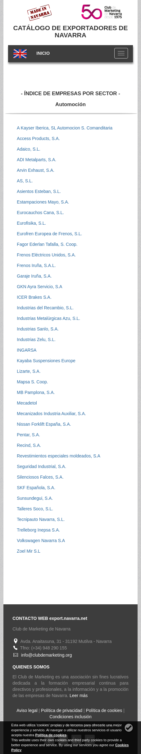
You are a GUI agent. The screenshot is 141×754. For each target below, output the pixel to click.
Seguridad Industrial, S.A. (41, 466)
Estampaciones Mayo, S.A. (43, 201)
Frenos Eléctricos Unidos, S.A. (46, 254)
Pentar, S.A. (28, 434)
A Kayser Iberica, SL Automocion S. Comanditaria (64, 127)
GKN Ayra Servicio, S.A (39, 286)
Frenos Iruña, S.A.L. (36, 265)
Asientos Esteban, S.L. (39, 191)
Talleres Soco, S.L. (35, 508)
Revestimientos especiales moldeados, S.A (58, 455)
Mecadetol (27, 402)
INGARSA (26, 350)
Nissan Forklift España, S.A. (44, 424)
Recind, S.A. (29, 445)
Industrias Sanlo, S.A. (38, 328)
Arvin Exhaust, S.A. (35, 170)
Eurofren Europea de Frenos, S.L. (49, 233)
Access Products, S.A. (38, 138)
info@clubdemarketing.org (46, 655)
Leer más (79, 695)
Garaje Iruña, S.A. (34, 276)
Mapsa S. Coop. (32, 381)
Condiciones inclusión (70, 716)
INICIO (43, 53)
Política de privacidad (61, 710)
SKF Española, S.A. (36, 487)
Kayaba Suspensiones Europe (46, 360)
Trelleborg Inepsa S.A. (38, 529)
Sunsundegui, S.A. (35, 498)
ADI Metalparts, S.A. (36, 159)
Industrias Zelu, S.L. (36, 339)
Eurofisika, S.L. (31, 223)
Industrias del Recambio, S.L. (45, 307)
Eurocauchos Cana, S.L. (40, 212)
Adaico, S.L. (28, 149)
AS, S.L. (25, 180)
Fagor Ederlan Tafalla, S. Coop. (47, 244)
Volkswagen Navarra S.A (41, 540)
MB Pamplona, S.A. (36, 392)
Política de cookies (104, 710)
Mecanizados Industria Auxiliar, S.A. (51, 413)
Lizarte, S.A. (28, 371)
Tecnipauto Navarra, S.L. (41, 519)
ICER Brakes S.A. (34, 297)
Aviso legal (26, 710)
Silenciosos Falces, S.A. (40, 477)
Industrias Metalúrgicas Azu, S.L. (48, 318)
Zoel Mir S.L (28, 551)
